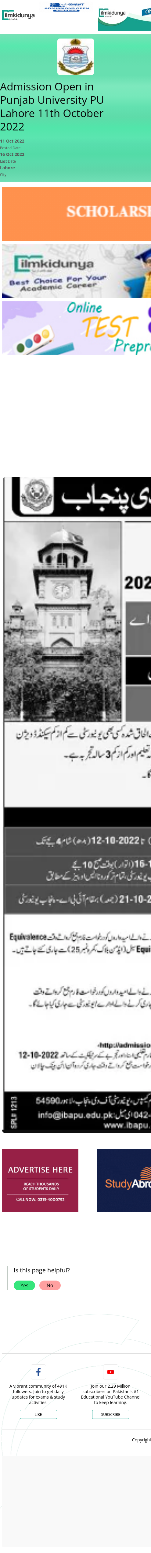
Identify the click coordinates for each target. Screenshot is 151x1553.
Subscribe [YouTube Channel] (110, 1414)
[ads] (40, 1180)
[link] (66, 7)
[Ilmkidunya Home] (18, 15)
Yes (24, 1285)
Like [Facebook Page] (38, 1414)
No (50, 1285)
